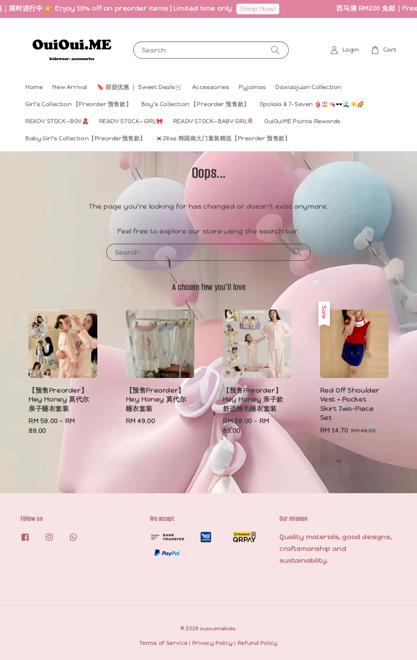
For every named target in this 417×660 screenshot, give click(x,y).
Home (33, 87)
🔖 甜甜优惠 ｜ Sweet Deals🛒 (139, 87)
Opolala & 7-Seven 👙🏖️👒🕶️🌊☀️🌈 (311, 104)
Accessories (210, 87)
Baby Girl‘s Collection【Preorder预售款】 (85, 138)
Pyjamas (252, 87)
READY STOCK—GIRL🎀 (131, 121)
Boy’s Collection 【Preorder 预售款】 (195, 104)
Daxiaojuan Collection (308, 87)
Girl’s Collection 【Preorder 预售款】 (78, 104)
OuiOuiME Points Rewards (302, 121)
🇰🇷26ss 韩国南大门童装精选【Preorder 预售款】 (223, 138)
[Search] (275, 50)
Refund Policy (257, 643)
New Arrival (69, 87)
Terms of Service (163, 643)
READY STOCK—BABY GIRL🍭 (214, 121)
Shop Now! (271, 8)
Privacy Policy (212, 643)
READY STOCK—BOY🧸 (57, 121)
